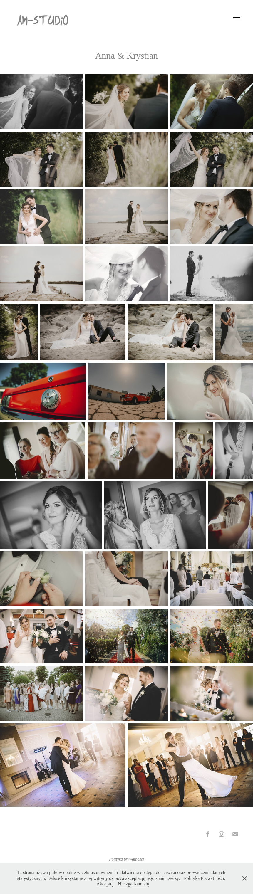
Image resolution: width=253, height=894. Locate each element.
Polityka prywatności (126, 859)
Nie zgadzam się (133, 883)
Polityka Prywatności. (204, 878)
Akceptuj (105, 883)
